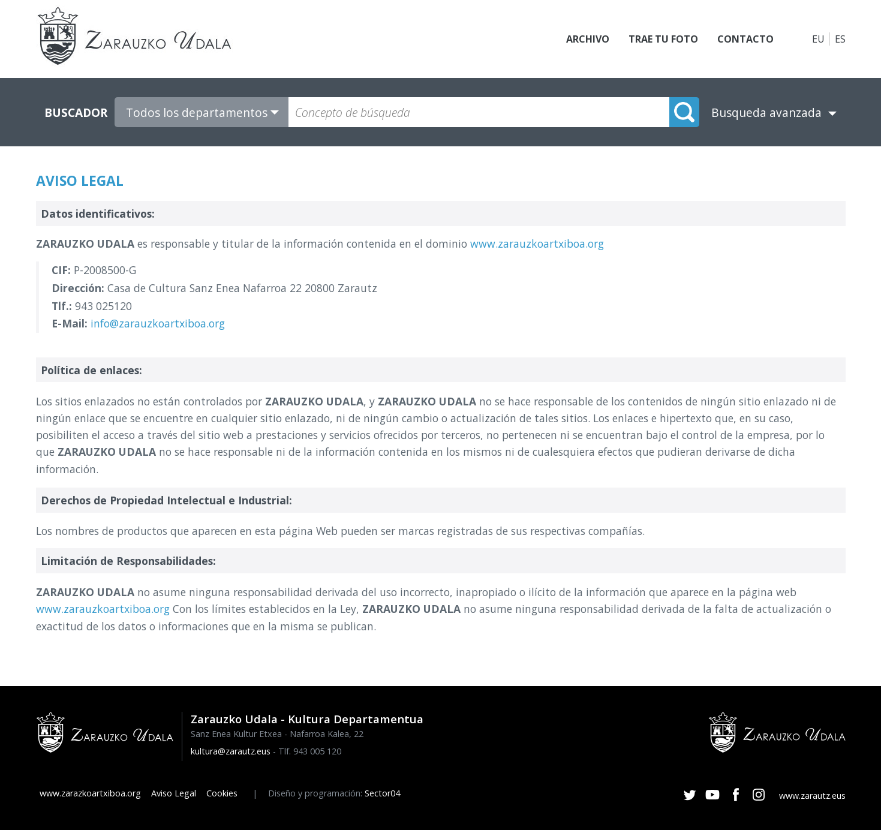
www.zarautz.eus (812, 795)
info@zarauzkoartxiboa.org (158, 323)
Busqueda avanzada (766, 112)
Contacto (745, 39)
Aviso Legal (173, 793)
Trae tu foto (663, 39)
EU (818, 39)
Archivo (587, 39)
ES (840, 39)
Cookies (221, 793)
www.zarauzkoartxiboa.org (537, 243)
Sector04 (382, 793)
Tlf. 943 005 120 (309, 751)
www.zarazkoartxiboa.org (90, 793)
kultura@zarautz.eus (230, 751)
